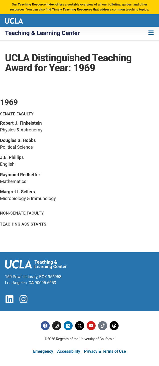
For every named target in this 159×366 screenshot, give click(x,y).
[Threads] (114, 325)
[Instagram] (56, 325)
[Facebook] (45, 325)
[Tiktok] (102, 325)
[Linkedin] (68, 325)
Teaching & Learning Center (42, 33)
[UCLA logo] (14, 20)
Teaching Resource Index (36, 4)
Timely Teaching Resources (72, 9)
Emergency (43, 351)
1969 (9, 102)
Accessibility (68, 351)
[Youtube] (91, 325)
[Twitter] (79, 325)
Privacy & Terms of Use (105, 351)
